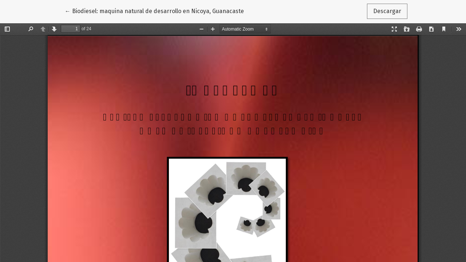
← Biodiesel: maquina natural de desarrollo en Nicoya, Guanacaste (154, 11)
